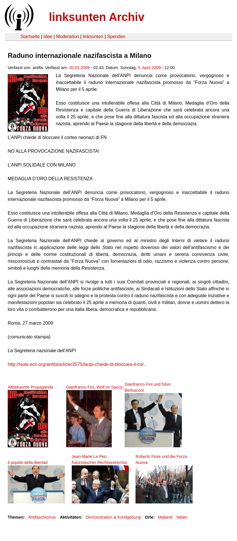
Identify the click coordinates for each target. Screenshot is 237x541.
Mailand (165, 517)
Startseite (30, 36)
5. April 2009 (149, 67)
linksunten (93, 36)
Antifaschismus (42, 517)
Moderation (67, 36)
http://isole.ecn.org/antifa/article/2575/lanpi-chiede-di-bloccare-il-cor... (77, 364)
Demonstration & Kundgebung (113, 517)
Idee (47, 36)
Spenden (116, 36)
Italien (181, 517)
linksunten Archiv (96, 17)
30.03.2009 (79, 67)
